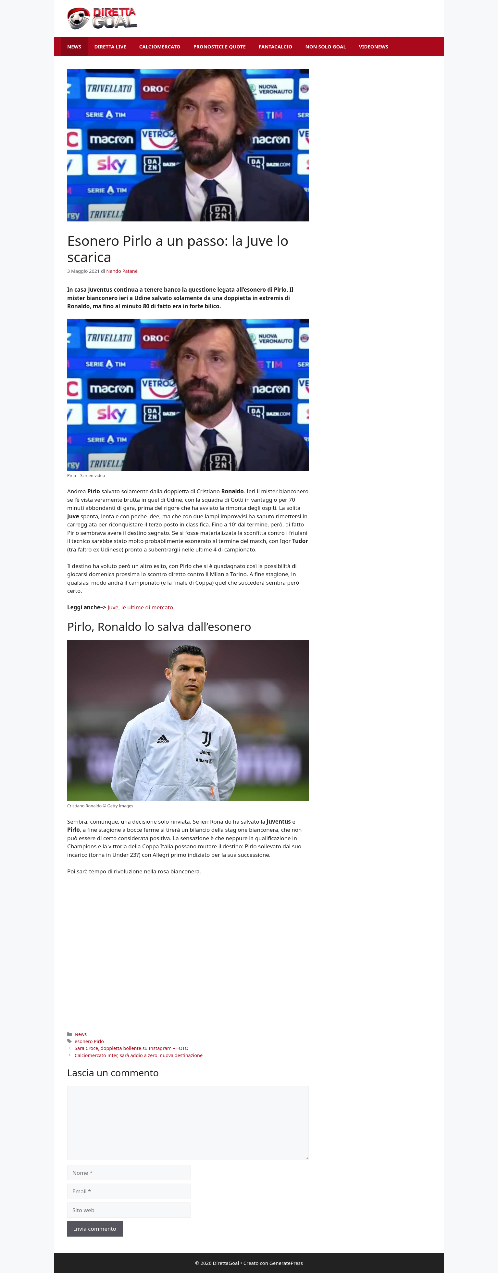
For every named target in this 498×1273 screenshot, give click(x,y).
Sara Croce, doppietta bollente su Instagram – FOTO (131, 1048)
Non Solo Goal (325, 46)
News (74, 46)
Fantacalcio (276, 46)
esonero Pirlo (89, 1041)
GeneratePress (286, 1263)
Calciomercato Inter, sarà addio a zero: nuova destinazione (139, 1055)
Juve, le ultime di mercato (140, 607)
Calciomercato (160, 46)
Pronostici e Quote (219, 46)
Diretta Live (110, 46)
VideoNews (373, 46)
